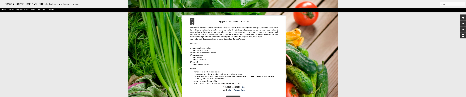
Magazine (19, 10)
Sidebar (34, 10)
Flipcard (11, 10)
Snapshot (41, 10)
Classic (3, 10)
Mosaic (26, 10)
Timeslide (50, 10)
